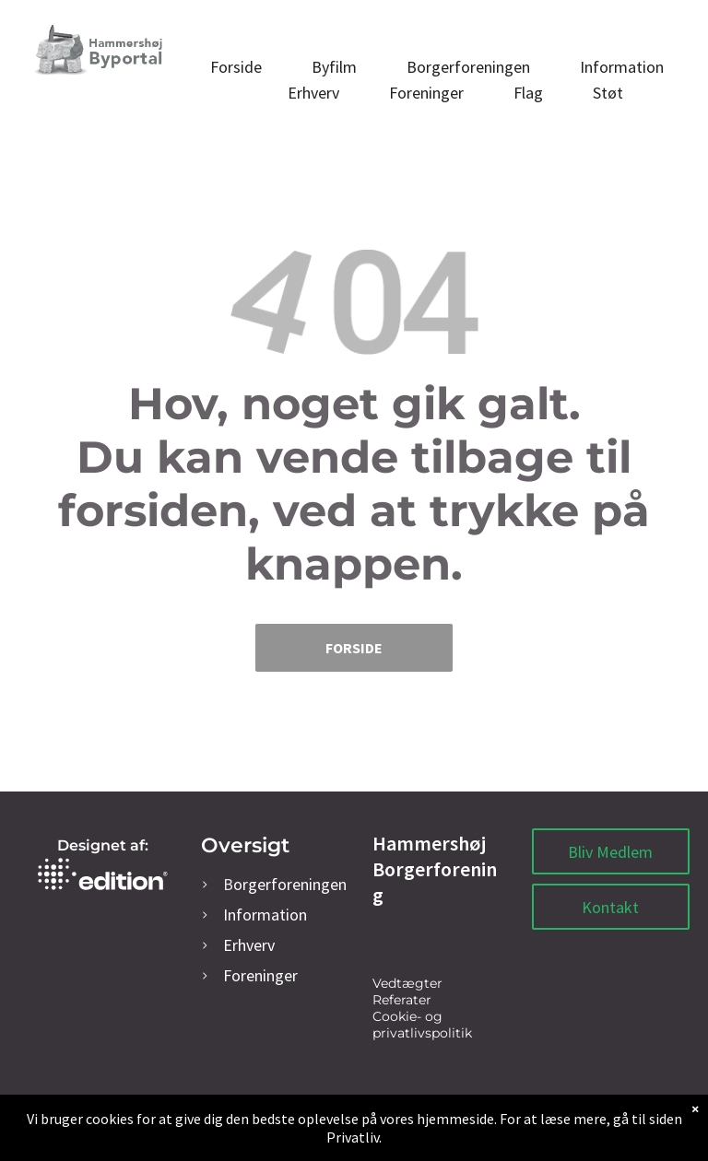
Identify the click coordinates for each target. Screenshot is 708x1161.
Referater (401, 999)
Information (265, 914)
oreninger (260, 975)
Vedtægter (407, 983)
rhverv (249, 945)
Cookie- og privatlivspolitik (422, 1024)
